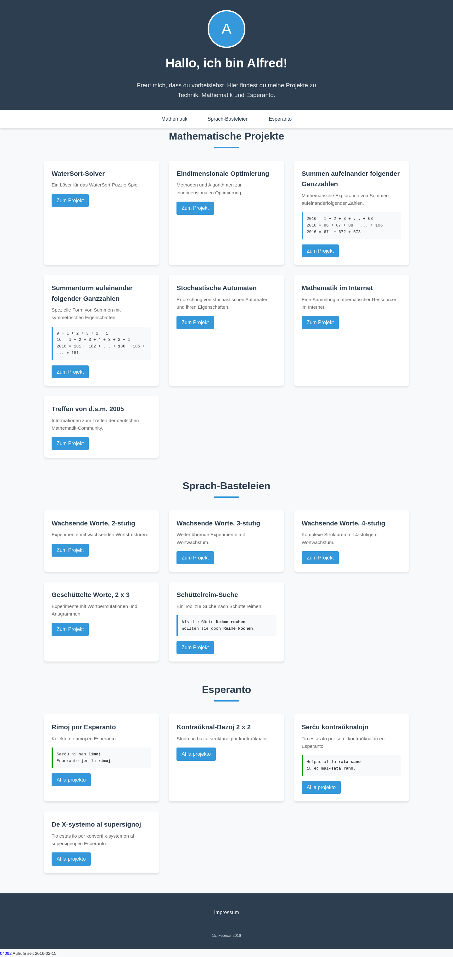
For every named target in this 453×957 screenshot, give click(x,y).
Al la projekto (71, 779)
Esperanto (280, 119)
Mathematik (174, 119)
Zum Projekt (70, 200)
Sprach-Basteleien (228, 119)
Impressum (226, 912)
